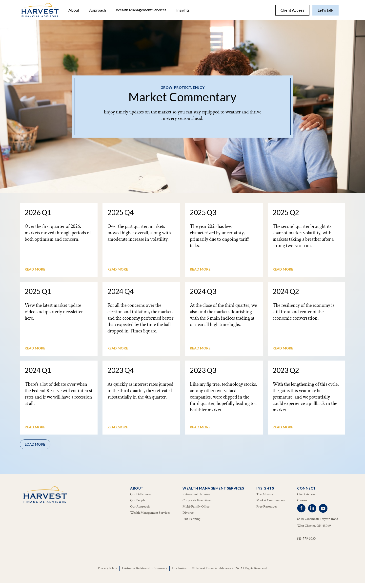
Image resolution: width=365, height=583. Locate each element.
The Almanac (265, 494)
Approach (97, 10)
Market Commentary (270, 500)
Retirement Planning (196, 494)
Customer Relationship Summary (144, 568)
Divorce (188, 512)
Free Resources (266, 506)
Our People (137, 500)
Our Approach (140, 506)
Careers (302, 500)
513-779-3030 (306, 538)
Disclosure (179, 568)
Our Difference (140, 494)
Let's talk (325, 10)
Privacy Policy (107, 568)
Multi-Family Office (195, 506)
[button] (73, 10)
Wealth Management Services (141, 9)
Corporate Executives (197, 500)
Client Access (292, 10)
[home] (40, 10)
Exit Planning (191, 519)
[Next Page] (35, 444)
